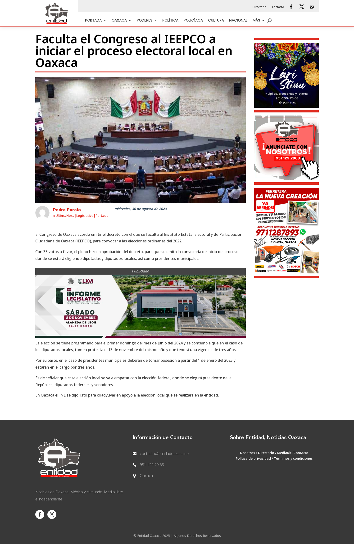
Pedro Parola (67, 209)
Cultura (216, 21)
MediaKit (284, 453)
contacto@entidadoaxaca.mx (164, 454)
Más (256, 21)
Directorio (259, 7)
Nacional (238, 21)
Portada (93, 21)
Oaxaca (119, 21)
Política (170, 21)
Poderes (144, 21)
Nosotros (247, 453)
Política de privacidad (253, 458)
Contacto (278, 7)
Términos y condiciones (293, 458)
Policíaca (193, 21)
